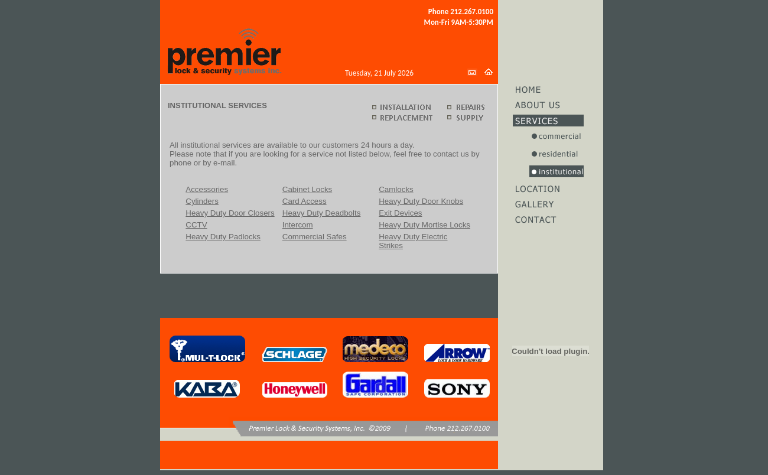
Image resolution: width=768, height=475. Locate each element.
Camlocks (396, 189)
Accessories (207, 189)
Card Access (304, 201)
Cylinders (202, 201)
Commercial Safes (314, 236)
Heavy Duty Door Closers (230, 213)
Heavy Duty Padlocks (223, 236)
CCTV (196, 224)
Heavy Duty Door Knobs (421, 201)
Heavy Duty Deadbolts (321, 213)
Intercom (297, 224)
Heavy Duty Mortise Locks (424, 224)
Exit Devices (400, 213)
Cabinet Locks (307, 189)
